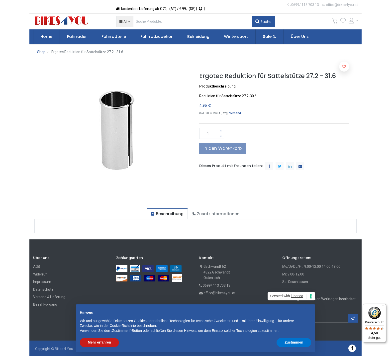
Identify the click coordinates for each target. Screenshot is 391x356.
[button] (124, 21)
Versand (235, 113)
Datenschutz (43, 289)
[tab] (167, 213)
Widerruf (40, 274)
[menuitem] (46, 36)
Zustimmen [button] (294, 342)
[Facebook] (352, 348)
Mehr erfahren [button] (99, 342)
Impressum (42, 282)
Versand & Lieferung (49, 297)
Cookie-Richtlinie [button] (123, 326)
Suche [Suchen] (263, 21)
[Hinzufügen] (221, 130)
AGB (36, 266)
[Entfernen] (221, 136)
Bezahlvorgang (45, 304)
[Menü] (383, 307)
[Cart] (335, 21)
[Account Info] (353, 20)
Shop (41, 52)
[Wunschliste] (343, 21)
